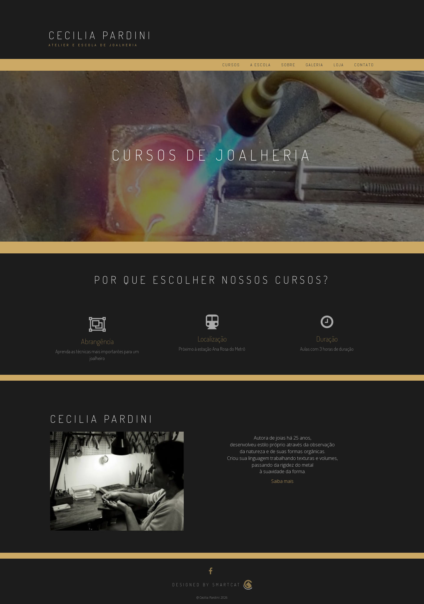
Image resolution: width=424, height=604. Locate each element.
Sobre (288, 64)
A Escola (260, 64)
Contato (364, 64)
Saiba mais (282, 481)
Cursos (231, 64)
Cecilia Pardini (101, 35)
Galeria (314, 64)
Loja (339, 64)
